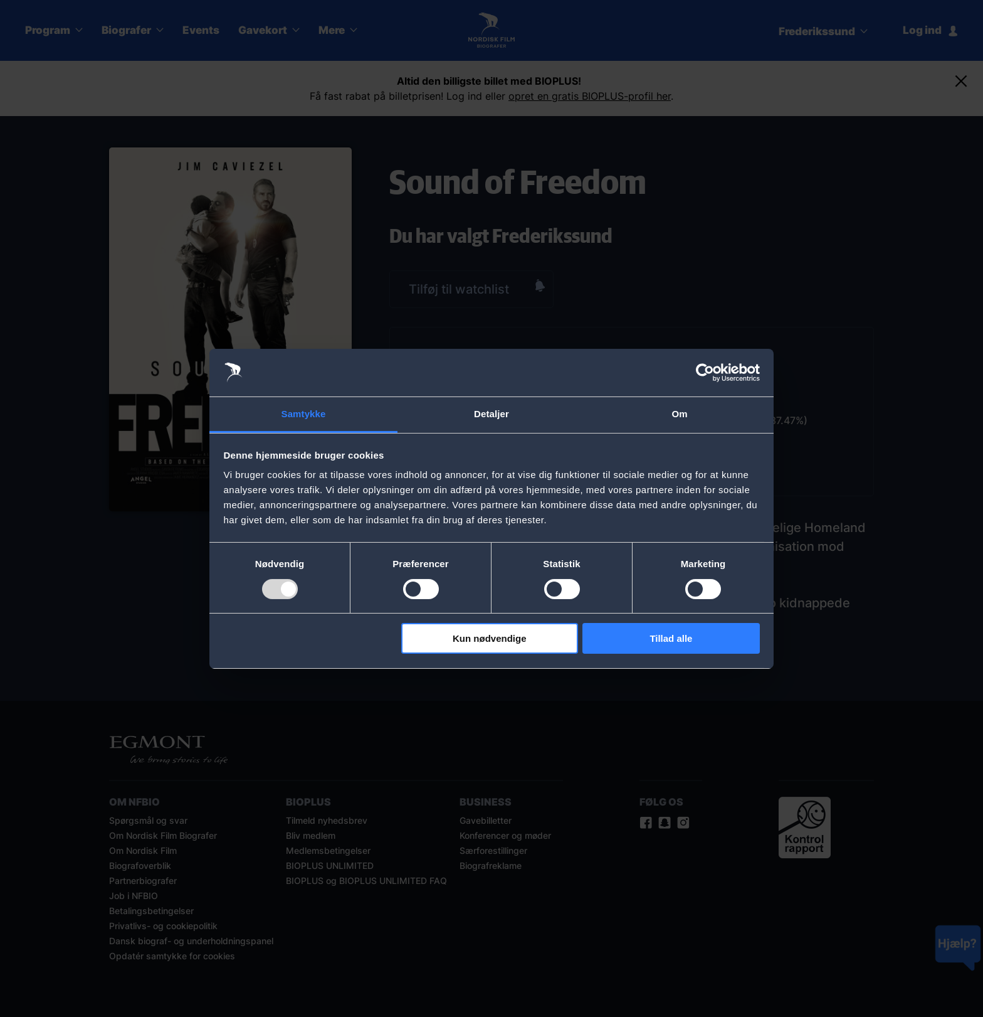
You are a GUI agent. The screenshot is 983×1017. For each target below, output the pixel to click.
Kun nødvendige (490, 638)
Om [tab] (679, 413)
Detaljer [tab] (491, 413)
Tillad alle (670, 638)
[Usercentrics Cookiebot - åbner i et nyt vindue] (705, 372)
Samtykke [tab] (303, 413)
